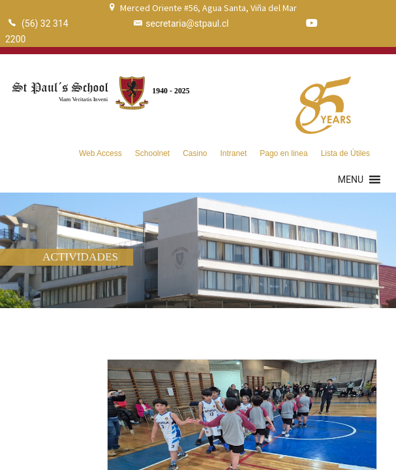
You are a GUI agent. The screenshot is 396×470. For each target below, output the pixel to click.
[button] (350, 179)
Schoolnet (152, 153)
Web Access (100, 153)
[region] (198, 250)
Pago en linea (283, 153)
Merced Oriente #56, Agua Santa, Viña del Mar (208, 8)
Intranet (234, 153)
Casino (195, 153)
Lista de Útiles (345, 153)
